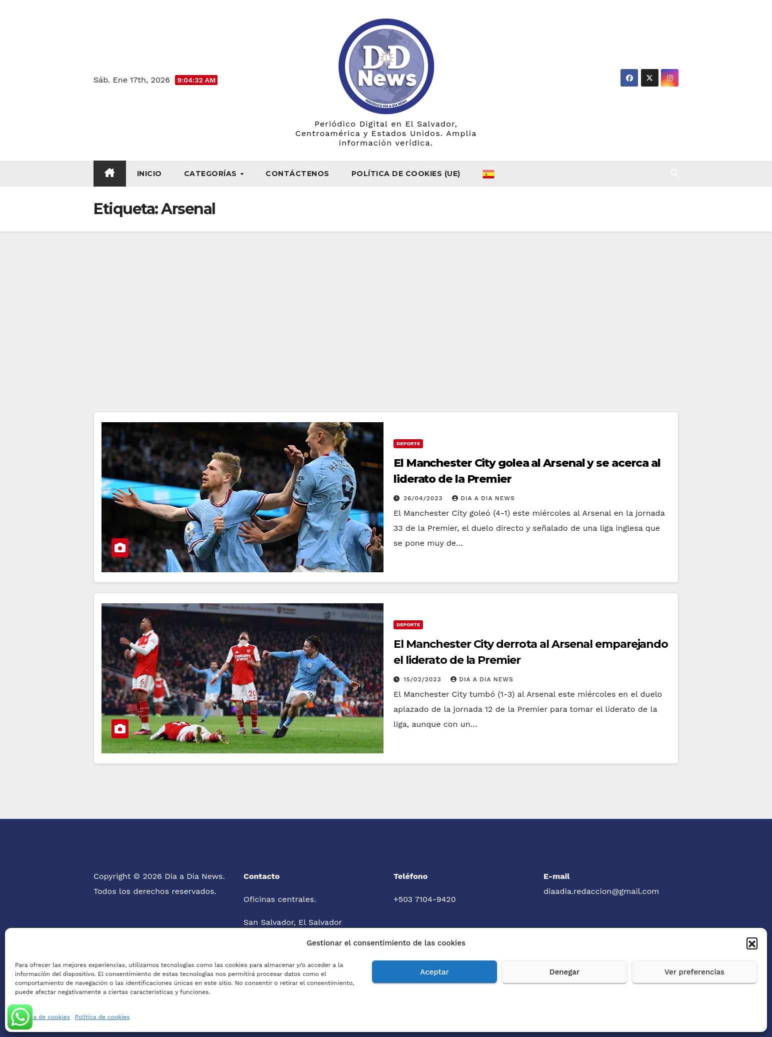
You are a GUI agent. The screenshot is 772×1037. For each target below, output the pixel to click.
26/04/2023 (424, 498)
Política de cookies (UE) (406, 173)
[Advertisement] (386, 307)
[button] (752, 943)
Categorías (212, 173)
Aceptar (434, 971)
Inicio (149, 173)
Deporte (408, 443)
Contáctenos (298, 173)
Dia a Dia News (483, 498)
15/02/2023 (424, 679)
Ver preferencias (694, 971)
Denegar (565, 971)
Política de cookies (42, 1016)
